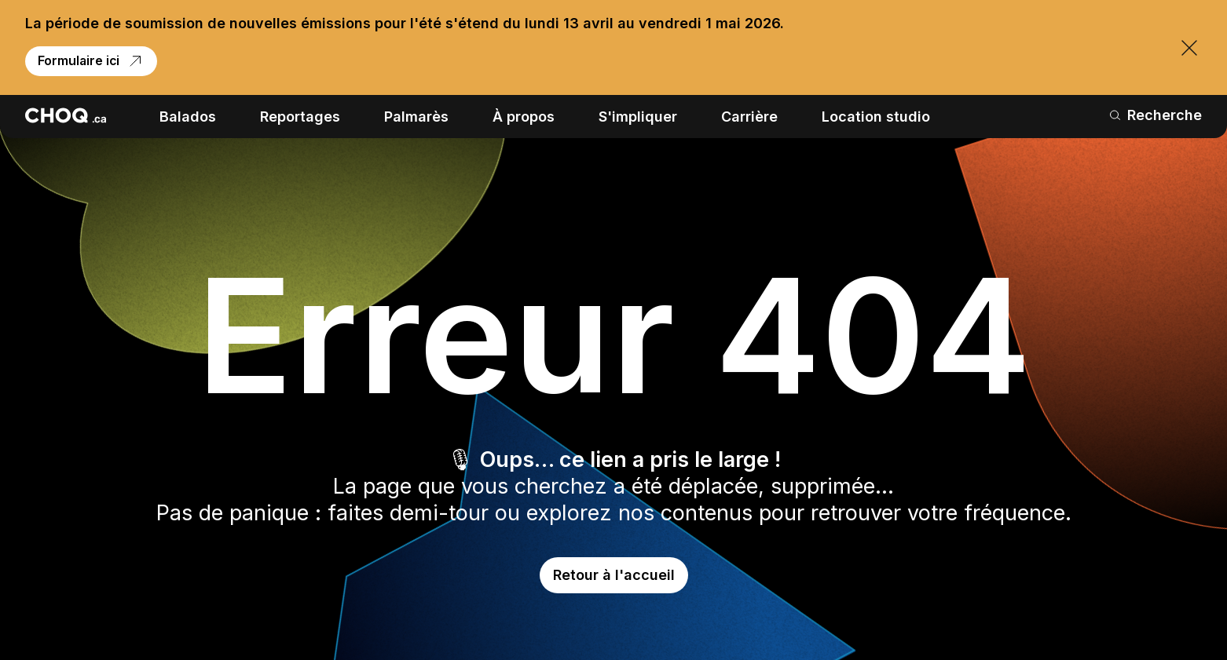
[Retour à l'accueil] (65, 115)
